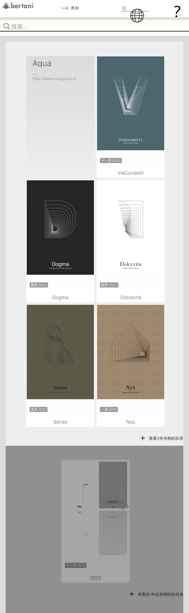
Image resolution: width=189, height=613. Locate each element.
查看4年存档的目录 (161, 438)
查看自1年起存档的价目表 (155, 594)
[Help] (177, 11)
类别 (75, 7)
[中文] (141, 15)
